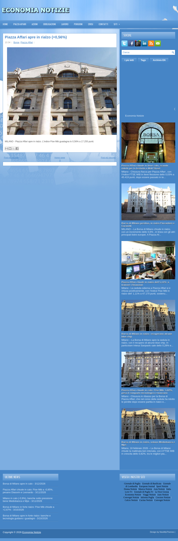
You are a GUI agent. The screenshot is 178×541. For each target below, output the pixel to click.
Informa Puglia (147, 497)
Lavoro (64, 24)
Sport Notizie (162, 486)
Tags (143, 60)
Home (5, 24)
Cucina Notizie (146, 500)
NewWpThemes (167, 532)
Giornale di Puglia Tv (143, 492)
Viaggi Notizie (149, 494)
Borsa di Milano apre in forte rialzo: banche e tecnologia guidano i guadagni (27, 517)
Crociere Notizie (163, 497)
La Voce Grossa (162, 492)
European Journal (147, 486)
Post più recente (11, 157)
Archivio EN (159, 60)
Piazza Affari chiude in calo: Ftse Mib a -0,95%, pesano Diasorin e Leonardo (28, 491)
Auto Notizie (163, 494)
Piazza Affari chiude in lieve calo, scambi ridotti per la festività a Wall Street (144, 167)
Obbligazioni (49, 24)
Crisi (90, 24)
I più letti (129, 60)
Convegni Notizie (131, 497)
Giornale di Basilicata (151, 483)
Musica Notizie (145, 489)
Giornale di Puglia (132, 483)
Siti (118, 23)
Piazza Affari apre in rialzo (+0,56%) (36, 37)
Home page (60, 157)
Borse (16, 42)
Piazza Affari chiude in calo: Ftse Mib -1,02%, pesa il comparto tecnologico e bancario (147, 391)
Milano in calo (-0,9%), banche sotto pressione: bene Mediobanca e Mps (28, 499)
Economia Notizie (134, 115)
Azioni (35, 24)
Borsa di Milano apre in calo (17, 483)
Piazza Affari (19, 24)
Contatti (103, 24)
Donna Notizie (130, 489)
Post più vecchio (108, 157)
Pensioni (78, 24)
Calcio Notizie (131, 500)
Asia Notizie (159, 489)
